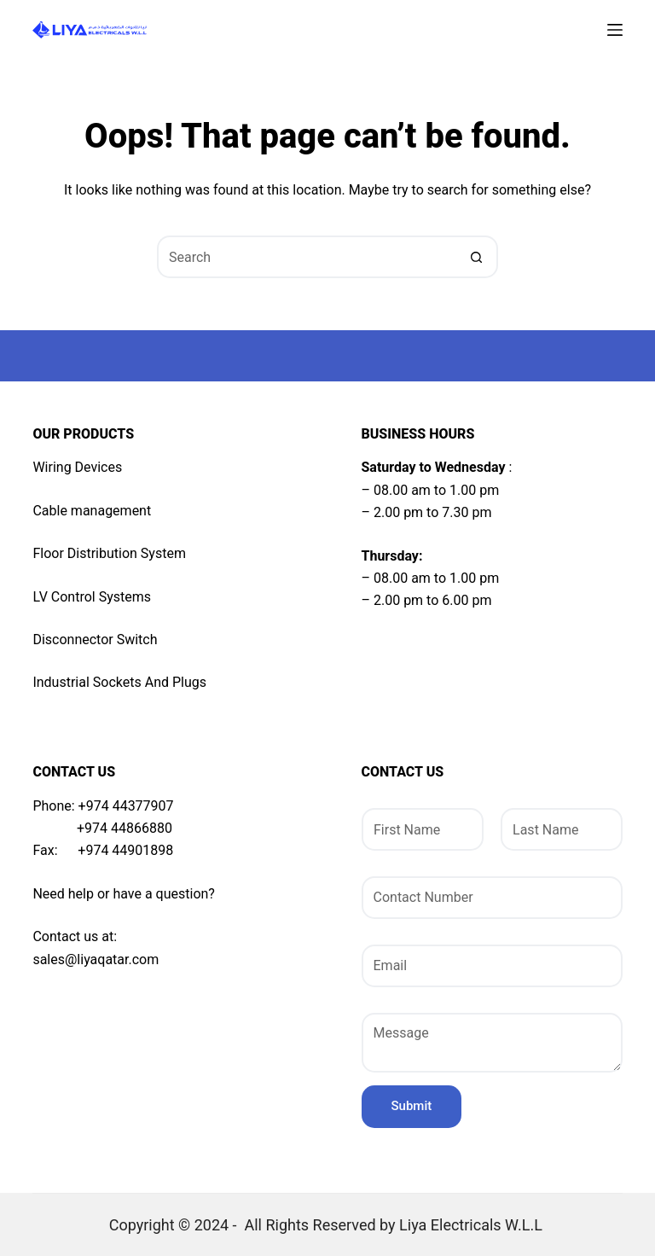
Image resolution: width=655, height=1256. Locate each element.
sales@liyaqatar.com (95, 959)
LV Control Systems (91, 597)
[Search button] (476, 257)
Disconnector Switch (94, 639)
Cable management (91, 511)
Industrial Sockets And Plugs (119, 682)
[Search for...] (306, 257)
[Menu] (615, 30)
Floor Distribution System (109, 553)
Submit (411, 1106)
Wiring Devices (77, 467)
